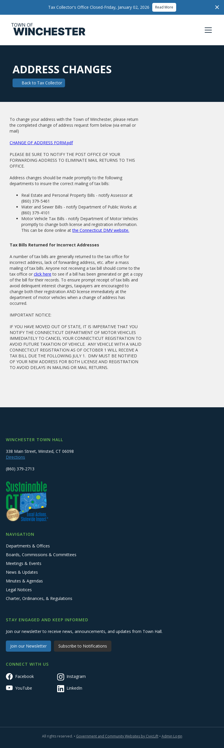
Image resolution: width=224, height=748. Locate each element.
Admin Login (172, 736)
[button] (207, 30)
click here (42, 274)
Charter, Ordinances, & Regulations (39, 598)
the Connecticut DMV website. (100, 230)
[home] (48, 30)
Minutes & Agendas (24, 581)
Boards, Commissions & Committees (41, 554)
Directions (15, 457)
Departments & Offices (28, 546)
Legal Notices (19, 589)
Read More (164, 7)
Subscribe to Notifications (82, 646)
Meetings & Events (23, 563)
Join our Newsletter (28, 646)
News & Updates (22, 572)
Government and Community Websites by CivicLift (117, 736)
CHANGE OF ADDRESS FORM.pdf (41, 142)
